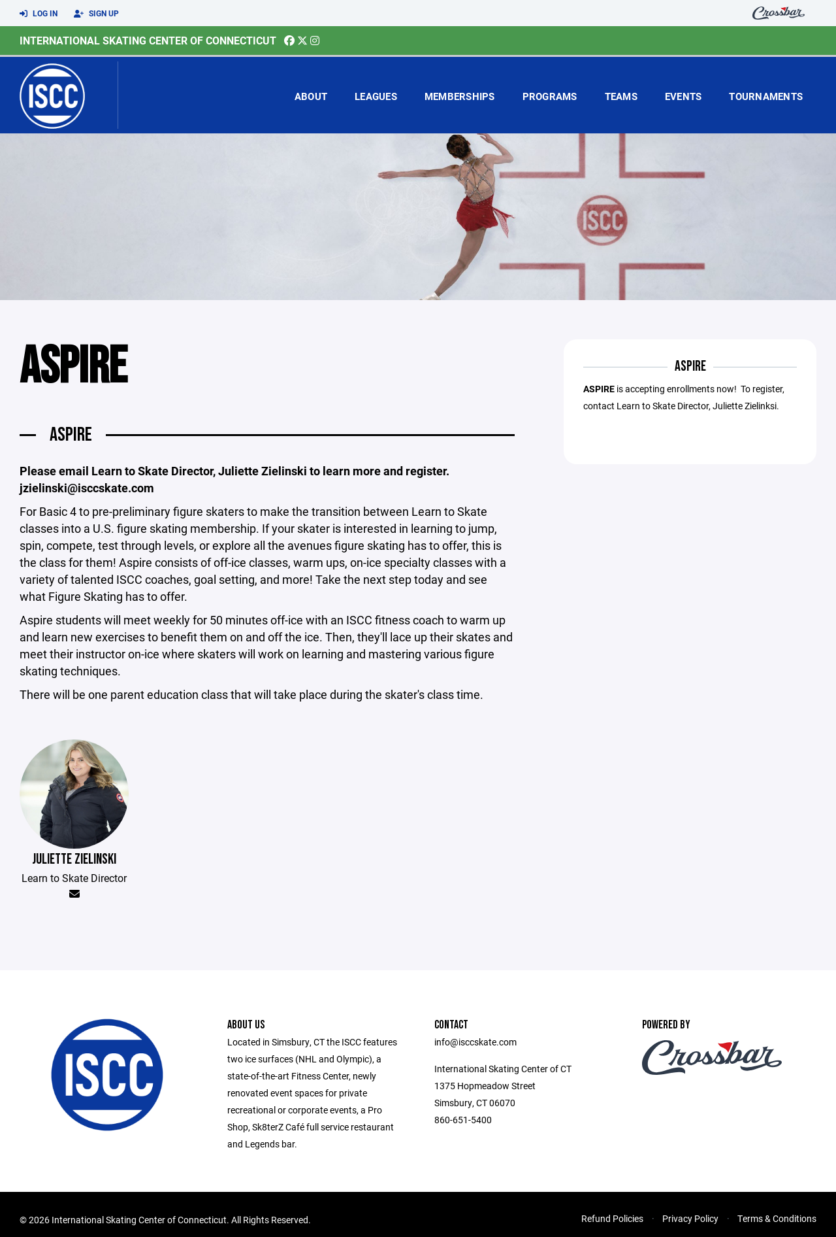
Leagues (376, 96)
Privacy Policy (690, 1218)
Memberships (460, 96)
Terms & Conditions (776, 1218)
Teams (621, 96)
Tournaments (766, 96)
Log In (38, 14)
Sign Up (96, 14)
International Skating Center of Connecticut (148, 40)
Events (683, 96)
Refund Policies (612, 1218)
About (311, 96)
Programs (549, 96)
